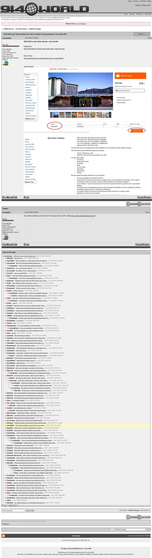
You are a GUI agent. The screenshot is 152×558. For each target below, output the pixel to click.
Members (140, 14)
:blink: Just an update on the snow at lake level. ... (31, 457)
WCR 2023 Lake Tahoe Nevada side (24, 256)
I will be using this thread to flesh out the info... (30, 308)
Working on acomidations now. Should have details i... (30, 370)
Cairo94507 (6, 212)
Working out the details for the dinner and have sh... (30, 477)
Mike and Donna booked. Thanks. (24, 417)
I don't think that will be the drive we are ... (32, 467)
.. (12, 500)
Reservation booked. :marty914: (26, 413)
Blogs (149, 1)
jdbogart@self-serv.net (14, 455)
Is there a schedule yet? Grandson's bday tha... (27, 482)
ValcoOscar (10, 268)
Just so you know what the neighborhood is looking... (33, 437)
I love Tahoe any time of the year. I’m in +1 (25, 283)
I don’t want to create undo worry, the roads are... (31, 432)
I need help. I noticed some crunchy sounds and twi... (32, 353)
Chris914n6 (10, 350)
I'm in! (14, 323)
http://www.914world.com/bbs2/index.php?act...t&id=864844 (43, 58)
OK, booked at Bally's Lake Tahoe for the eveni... (30, 425)
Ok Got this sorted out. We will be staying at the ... (29, 398)
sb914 (9, 298)
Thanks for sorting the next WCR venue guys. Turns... (31, 280)
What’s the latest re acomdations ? (26, 365)
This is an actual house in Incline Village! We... (30, 475)
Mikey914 (10, 258)
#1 (151, 38)
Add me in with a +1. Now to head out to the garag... (29, 305)
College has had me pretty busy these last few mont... (30, 422)
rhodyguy (10, 445)
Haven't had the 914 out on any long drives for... (28, 452)
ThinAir (9, 323)
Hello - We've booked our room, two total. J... (36, 455)
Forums (136, 1)
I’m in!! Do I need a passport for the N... (31, 278)
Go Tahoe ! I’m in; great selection (26, 270)
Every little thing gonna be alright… (27, 460)
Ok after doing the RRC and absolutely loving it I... (34, 318)
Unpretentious (11, 325)
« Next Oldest (123, 510)
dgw (8, 340)
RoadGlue (10, 427)
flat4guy (9, 482)
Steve (8, 275)
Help (126, 14)
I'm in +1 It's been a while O (24, 268)
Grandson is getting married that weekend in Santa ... (27, 340)
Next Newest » (145, 510)
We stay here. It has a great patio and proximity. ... (36, 388)
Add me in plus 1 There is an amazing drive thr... (33, 293)
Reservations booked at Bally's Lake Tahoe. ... (28, 430)
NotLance (10, 422)
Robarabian (10, 288)
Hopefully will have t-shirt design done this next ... (29, 415)
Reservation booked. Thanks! (23, 408)
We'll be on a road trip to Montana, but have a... (28, 427)
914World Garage (35, 29)
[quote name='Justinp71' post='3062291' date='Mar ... (40, 442)
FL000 (9, 283)
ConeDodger (6, 38)
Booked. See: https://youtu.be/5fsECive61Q (29, 420)
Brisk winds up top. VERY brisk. (24, 445)
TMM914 (9, 315)
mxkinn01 (10, 335)
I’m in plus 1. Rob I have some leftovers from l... (33, 300)
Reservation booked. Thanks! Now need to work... (31, 410)
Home (130, 1)
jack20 (16, 385)
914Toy (9, 303)
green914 (10, 450)
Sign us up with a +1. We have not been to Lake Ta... (31, 260)
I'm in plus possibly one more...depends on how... (29, 330)
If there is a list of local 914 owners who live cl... (30, 403)
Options (141, 34)
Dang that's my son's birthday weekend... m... (28, 313)
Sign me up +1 (18, 258)
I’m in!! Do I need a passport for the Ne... (24, 275)
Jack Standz (11, 263)
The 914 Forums (21, 29)
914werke (10, 393)
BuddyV (12, 355)
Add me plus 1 (20, 363)
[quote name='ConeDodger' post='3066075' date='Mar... (41, 470)
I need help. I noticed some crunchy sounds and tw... (32, 355)
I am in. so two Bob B (20, 273)
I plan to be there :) (21, 350)
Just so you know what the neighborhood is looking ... (32, 435)
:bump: (14, 333)
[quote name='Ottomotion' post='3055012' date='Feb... (36, 385)
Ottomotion (10, 368)
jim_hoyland (11, 270)
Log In (78, 23)
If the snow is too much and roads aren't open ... (28, 447)
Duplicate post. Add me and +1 (25, 360)
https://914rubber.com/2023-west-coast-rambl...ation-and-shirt (44, 49)
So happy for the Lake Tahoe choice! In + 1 (29, 285)
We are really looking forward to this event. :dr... (29, 343)
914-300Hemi (11, 320)
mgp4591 (10, 330)
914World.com (9, 29)
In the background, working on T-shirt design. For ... (32, 348)
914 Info (143, 1)
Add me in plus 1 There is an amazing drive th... (32, 295)
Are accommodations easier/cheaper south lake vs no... (31, 393)
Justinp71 (10, 313)
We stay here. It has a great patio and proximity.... (37, 390)
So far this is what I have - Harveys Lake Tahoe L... (29, 375)
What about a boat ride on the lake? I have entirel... (31, 490)
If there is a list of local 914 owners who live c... (31, 405)
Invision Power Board (68, 540)
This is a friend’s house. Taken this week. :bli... (30, 487)
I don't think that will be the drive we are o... (32, 465)
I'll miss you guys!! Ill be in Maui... (26, 288)
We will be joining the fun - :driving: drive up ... (28, 450)
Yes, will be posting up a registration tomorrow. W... (29, 502)
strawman (10, 338)
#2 (149, 212)
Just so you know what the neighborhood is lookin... (36, 440)
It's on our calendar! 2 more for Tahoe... (29, 325)
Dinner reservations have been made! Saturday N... (32, 497)
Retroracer (10, 280)
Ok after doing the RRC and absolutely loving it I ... (28, 315)
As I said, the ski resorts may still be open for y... (31, 480)
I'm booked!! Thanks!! (18, 400)
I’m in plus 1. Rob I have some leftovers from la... (27, 298)
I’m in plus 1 (20, 320)
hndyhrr (9, 290)
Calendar (148, 14)
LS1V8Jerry (10, 308)
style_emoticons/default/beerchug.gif (83, 216)
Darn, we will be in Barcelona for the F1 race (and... (30, 338)
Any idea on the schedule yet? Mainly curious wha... (34, 495)
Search (132, 14)
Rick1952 (10, 430)
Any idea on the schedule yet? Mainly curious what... (28, 492)
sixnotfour (15, 467)
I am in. (15, 303)
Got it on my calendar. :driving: (26, 345)
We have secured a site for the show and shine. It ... (32, 485)
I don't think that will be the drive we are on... (27, 462)
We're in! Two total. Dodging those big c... (28, 263)
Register (83, 23)
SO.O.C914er (11, 285)
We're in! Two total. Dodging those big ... (31, 265)
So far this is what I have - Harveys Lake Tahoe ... (31, 378)
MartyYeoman (11, 345)
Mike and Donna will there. (22, 335)
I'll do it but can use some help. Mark (25, 358)
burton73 (10, 273)
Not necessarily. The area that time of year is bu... (29, 395)
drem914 (9, 305)
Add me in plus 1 (18, 290)
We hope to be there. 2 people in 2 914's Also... (29, 368)
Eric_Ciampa (11, 403)
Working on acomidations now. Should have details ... (35, 373)
